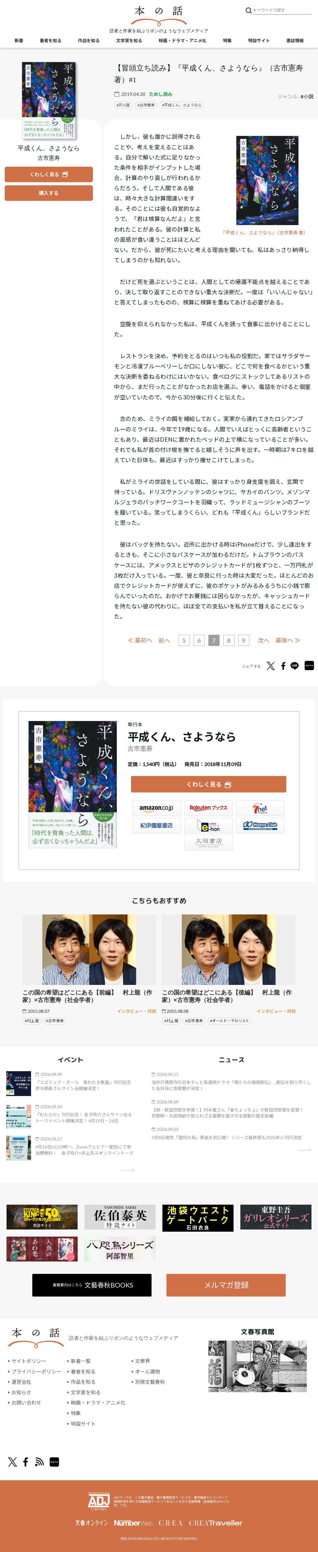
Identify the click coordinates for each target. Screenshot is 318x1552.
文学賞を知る (129, 40)
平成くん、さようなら (183, 105)
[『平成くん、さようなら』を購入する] (49, 193)
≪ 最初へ (140, 640)
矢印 (127, 1170)
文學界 (142, 1361)
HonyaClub (260, 825)
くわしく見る (204, 784)
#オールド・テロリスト (229, 1020)
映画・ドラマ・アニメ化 (183, 40)
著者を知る (50, 40)
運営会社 (21, 1382)
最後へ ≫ (287, 640)
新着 (19, 40)
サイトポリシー (28, 1361)
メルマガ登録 (226, 1284)
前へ (164, 640)
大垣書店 (208, 842)
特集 (227, 40)
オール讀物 (147, 1371)
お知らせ (21, 1392)
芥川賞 (124, 105)
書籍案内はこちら (93, 1285)
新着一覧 (81, 1361)
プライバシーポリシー (36, 1371)
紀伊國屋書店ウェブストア (157, 825)
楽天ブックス (208, 808)
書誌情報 (295, 40)
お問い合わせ (26, 1402)
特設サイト (259, 40)
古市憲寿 (147, 105)
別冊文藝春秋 (150, 1382)
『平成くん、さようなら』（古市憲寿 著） (264, 232)
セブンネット (260, 808)
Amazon (157, 808)
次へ (264, 640)
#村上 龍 (32, 1020)
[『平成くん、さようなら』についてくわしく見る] (48, 100)
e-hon (208, 825)
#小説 (307, 96)
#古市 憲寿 (55, 1020)
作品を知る (89, 40)
